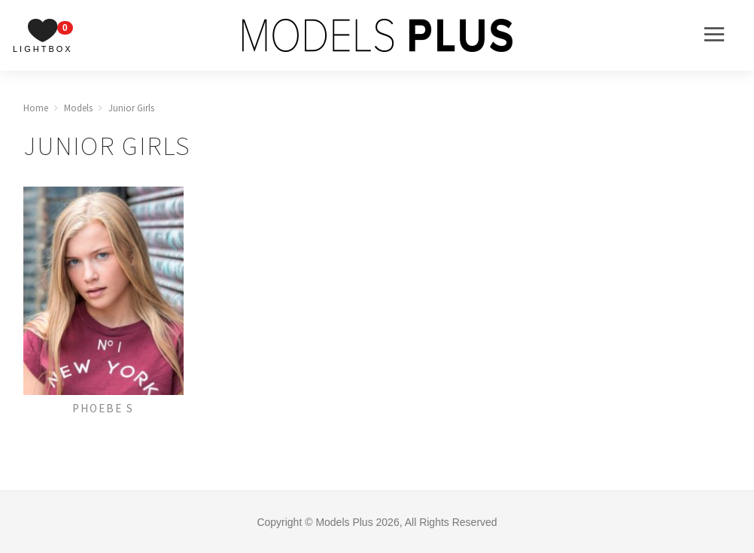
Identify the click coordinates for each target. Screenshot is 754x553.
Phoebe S (103, 408)
